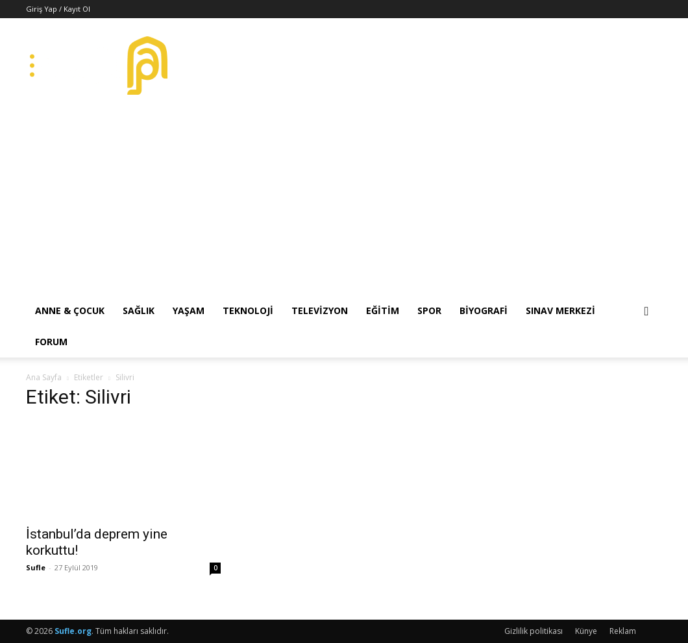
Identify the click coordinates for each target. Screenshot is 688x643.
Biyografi (484, 310)
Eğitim (382, 310)
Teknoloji (248, 310)
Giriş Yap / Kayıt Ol (58, 9)
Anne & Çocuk (69, 310)
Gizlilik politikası (533, 631)
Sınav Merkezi (560, 310)
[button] (646, 312)
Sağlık (138, 310)
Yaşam (188, 310)
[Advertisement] (344, 198)
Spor (429, 310)
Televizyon (319, 310)
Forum (51, 341)
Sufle (35, 567)
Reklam (622, 631)
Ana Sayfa (44, 377)
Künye (586, 631)
